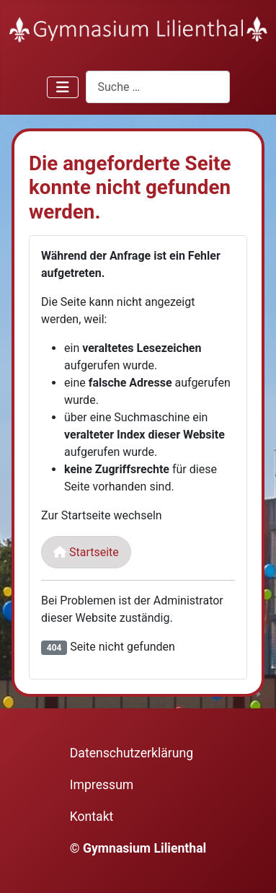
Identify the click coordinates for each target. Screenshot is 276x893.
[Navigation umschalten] (63, 87)
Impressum (102, 785)
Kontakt (92, 816)
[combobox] (158, 87)
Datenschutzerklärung (131, 753)
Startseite (86, 552)
